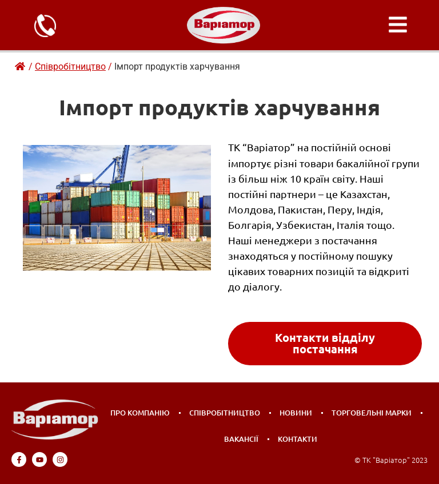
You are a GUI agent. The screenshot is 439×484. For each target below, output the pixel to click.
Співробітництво (224, 413)
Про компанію (140, 413)
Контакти (297, 439)
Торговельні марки (372, 413)
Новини (296, 413)
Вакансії (241, 439)
